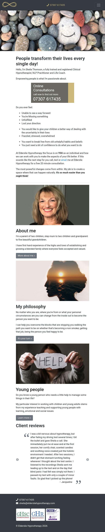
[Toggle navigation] (99, 5)
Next (87, 459)
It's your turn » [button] (25, 338)
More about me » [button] (26, 255)
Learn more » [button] (24, 417)
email (64, 160)
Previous (17, 459)
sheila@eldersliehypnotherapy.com (37, 503)
